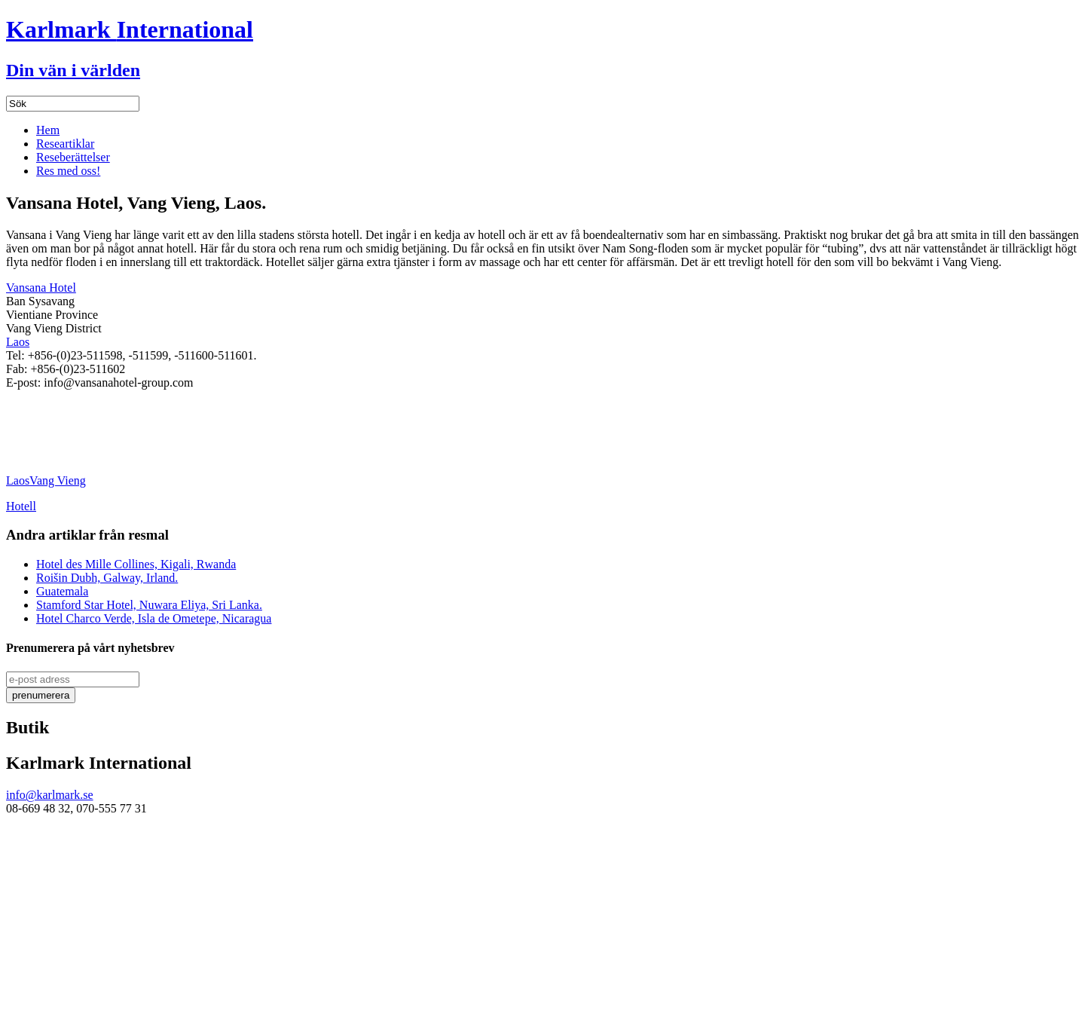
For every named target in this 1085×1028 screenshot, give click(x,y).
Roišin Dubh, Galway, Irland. (107, 577)
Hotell (21, 506)
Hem (48, 130)
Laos (17, 341)
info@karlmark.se (49, 794)
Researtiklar (65, 143)
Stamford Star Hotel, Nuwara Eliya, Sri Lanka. (149, 604)
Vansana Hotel (41, 287)
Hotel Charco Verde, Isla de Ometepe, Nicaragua (153, 618)
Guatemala (62, 591)
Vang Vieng (57, 480)
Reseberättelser (73, 157)
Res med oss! (68, 170)
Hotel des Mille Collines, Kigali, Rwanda (136, 564)
